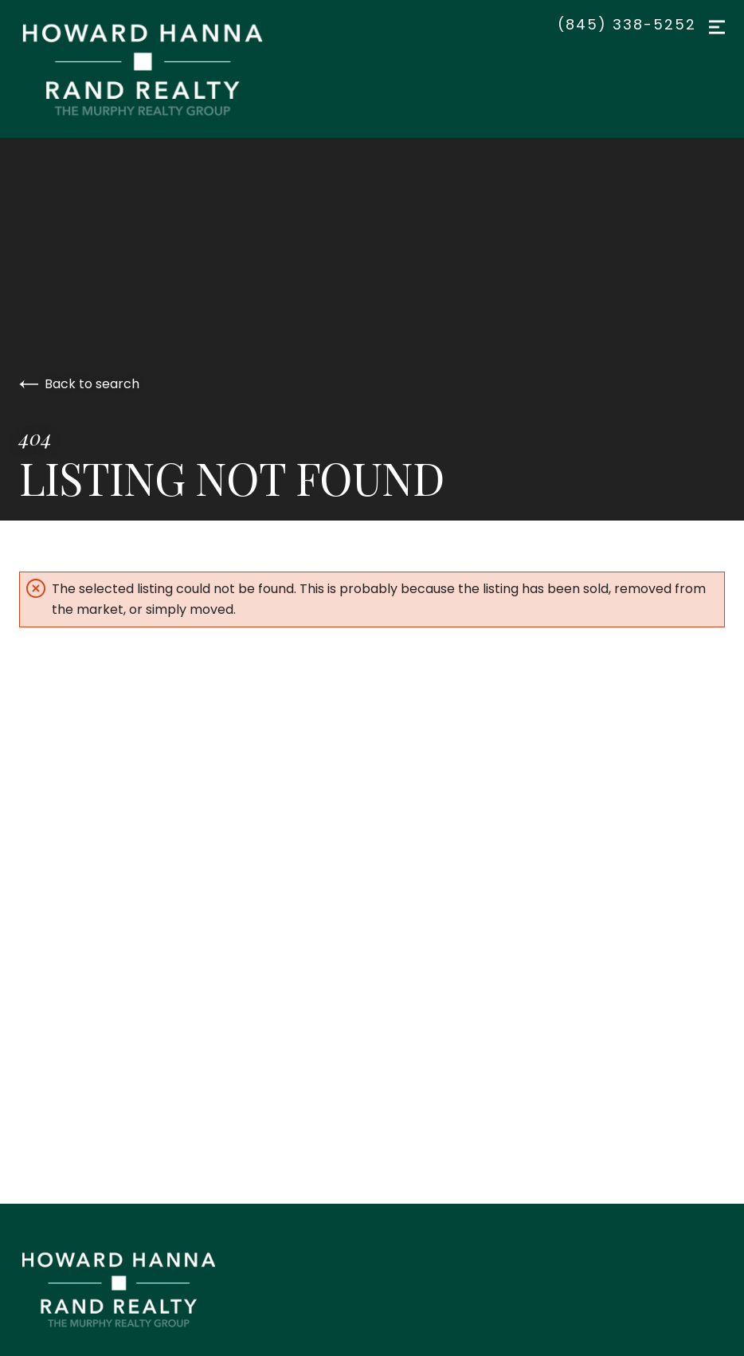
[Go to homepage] (158, 69)
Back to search (79, 384)
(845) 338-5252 (627, 25)
